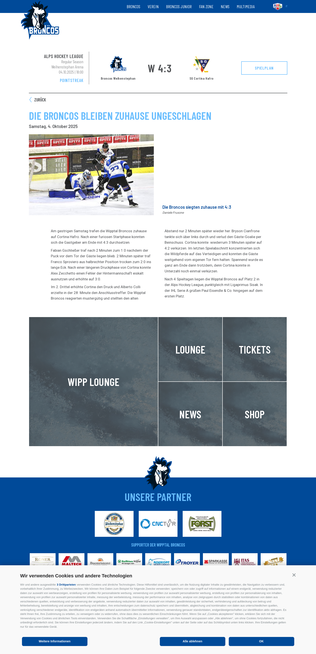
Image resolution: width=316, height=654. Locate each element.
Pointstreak (71, 80)
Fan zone (206, 6)
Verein (153, 6)
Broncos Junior (179, 6)
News (225, 6)
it (286, 6)
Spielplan (264, 67)
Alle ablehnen (192, 641)
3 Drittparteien (66, 584)
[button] (294, 575)
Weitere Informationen (55, 641)
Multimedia (246, 6)
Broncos (133, 6)
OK (261, 641)
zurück (40, 99)
